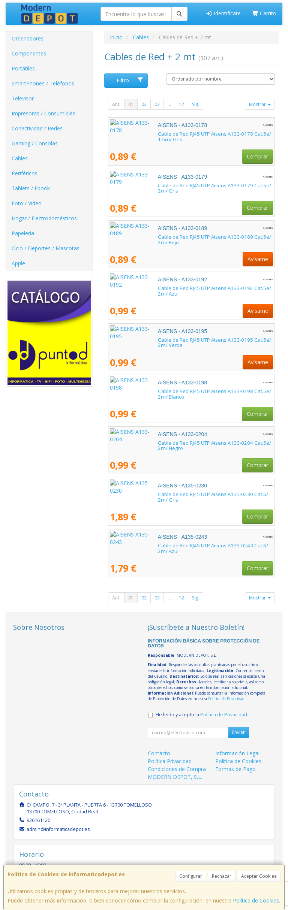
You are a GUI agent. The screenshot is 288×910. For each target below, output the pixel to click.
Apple (18, 263)
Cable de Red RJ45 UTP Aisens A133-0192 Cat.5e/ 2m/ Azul (177, 288)
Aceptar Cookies (258, 876)
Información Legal (237, 753)
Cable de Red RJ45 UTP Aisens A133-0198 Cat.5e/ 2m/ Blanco (180, 391)
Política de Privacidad (226, 698)
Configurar (190, 876)
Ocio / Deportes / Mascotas (46, 248)
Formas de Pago (235, 769)
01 (131, 104)
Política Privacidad (170, 761)
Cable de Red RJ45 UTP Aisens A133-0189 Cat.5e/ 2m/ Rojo (177, 236)
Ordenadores (28, 38)
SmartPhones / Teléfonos (43, 83)
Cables (20, 158)
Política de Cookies (256, 900)
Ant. (116, 104)
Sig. (195, 104)
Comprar (257, 156)
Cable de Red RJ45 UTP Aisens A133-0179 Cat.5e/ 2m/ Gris (177, 185)
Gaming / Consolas (35, 143)
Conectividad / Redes (37, 128)
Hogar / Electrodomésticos (44, 218)
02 (144, 104)
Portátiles (23, 68)
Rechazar (221, 876)
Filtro (130, 80)
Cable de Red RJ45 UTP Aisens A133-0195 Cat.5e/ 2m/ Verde (179, 339)
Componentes (29, 53)
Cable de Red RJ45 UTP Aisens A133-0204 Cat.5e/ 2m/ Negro (179, 442)
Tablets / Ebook (31, 188)
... (169, 104)
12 (181, 104)
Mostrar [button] (260, 104)
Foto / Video (27, 203)
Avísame (258, 259)
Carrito (264, 13)
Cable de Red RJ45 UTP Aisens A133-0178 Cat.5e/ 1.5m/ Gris (179, 133)
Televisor (23, 98)
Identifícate (223, 13)
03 (157, 104)
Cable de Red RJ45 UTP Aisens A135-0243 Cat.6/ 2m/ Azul (176, 545)
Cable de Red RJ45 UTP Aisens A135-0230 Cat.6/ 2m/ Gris (176, 494)
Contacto (159, 753)
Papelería (23, 233)
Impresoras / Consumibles (43, 113)
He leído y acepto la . (202, 714)
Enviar (238, 732)
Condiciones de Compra (177, 769)
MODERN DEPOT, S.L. (175, 776)
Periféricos (25, 173)
